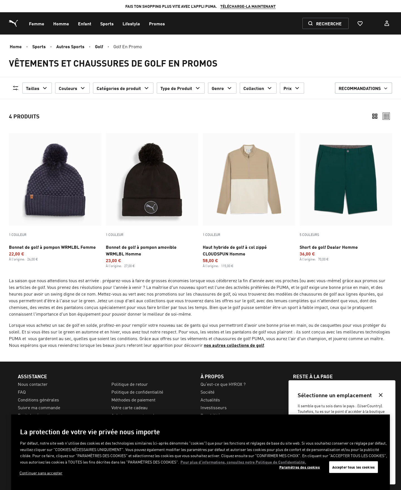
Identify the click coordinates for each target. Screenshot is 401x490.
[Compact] (374, 116)
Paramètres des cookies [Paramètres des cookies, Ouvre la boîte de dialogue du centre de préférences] (299, 467)
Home (16, 46)
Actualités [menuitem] (210, 399)
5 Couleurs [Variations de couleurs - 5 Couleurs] (309, 234)
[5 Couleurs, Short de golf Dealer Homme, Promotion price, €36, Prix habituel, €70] (346, 197)
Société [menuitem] (207, 391)
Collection (258, 88)
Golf (99, 46)
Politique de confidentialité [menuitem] (137, 391)
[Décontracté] (386, 116)
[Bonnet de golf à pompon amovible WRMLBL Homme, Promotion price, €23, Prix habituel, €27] (152, 200)
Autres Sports (70, 46)
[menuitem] (37, 23)
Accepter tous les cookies (353, 467)
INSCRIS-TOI (279, 6)
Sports (39, 46)
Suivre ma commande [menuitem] (39, 407)
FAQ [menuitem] (22, 391)
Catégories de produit (123, 88)
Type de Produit (180, 88)
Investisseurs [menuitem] (213, 407)
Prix (291, 88)
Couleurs (72, 88)
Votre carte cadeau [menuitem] (129, 407)
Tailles (37, 88)
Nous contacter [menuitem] (33, 384)
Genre (222, 88)
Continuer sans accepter (40, 473)
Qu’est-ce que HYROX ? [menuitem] (223, 384)
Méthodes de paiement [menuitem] (133, 399)
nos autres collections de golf (234, 345)
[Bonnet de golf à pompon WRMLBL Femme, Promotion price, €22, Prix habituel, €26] (55, 197)
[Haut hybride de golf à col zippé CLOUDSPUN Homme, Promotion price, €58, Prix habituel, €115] (249, 200)
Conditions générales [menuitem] (38, 399)
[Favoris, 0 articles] (359, 23)
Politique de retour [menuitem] (129, 384)
